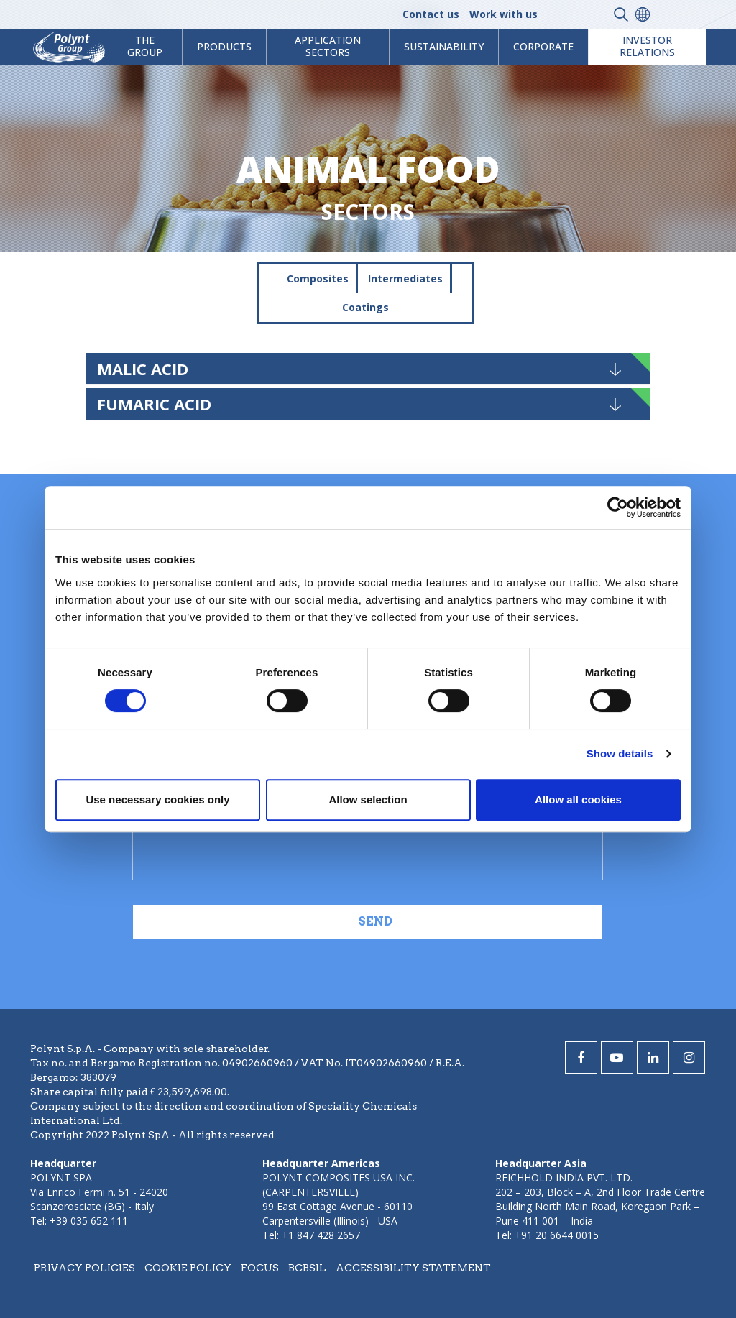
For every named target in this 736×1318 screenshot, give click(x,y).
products (224, 46)
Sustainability (444, 46)
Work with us (503, 14)
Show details (619, 753)
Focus (260, 1267)
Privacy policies (84, 1267)
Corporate (543, 46)
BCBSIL (307, 1267)
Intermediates (405, 278)
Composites (318, 278)
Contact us (430, 14)
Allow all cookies (578, 799)
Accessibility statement (413, 1267)
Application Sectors (328, 46)
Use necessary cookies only (157, 799)
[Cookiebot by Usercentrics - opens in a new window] (618, 507)
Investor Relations (647, 46)
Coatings (365, 307)
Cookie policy (187, 1267)
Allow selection (367, 799)
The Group (144, 46)
